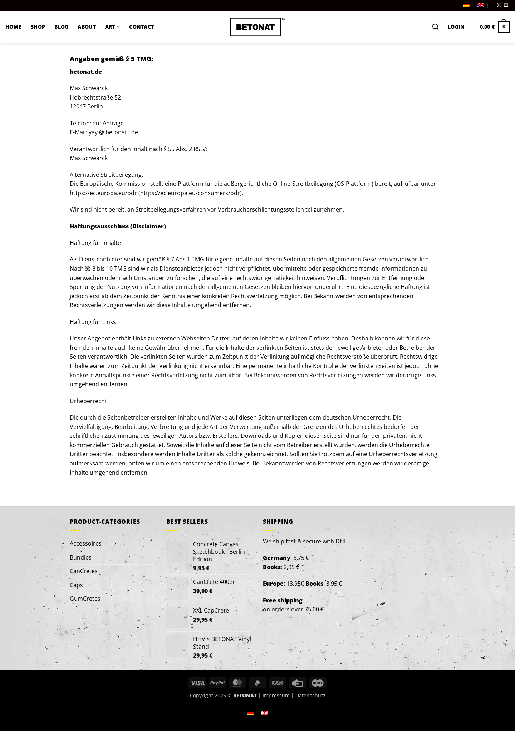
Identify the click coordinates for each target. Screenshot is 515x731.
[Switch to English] (264, 712)
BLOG (61, 26)
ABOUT (86, 26)
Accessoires (86, 543)
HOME (13, 26)
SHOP (38, 26)
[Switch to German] (466, 5)
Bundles (81, 557)
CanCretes (84, 571)
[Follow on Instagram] (499, 5)
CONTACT (141, 26)
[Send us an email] (506, 5)
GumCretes (85, 598)
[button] (456, 26)
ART (112, 26)
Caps (76, 585)
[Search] (435, 27)
